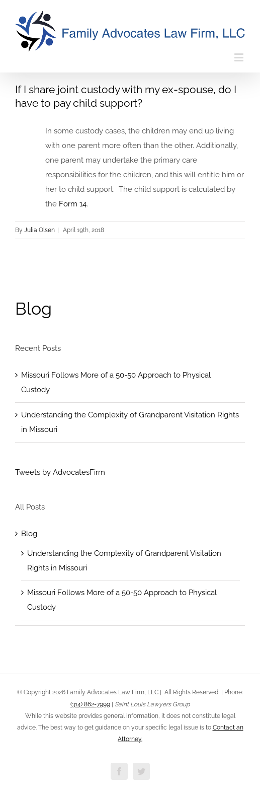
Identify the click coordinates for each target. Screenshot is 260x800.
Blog (33, 309)
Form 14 (72, 203)
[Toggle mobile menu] (239, 57)
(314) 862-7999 (90, 704)
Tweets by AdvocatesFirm (60, 472)
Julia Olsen (39, 230)
